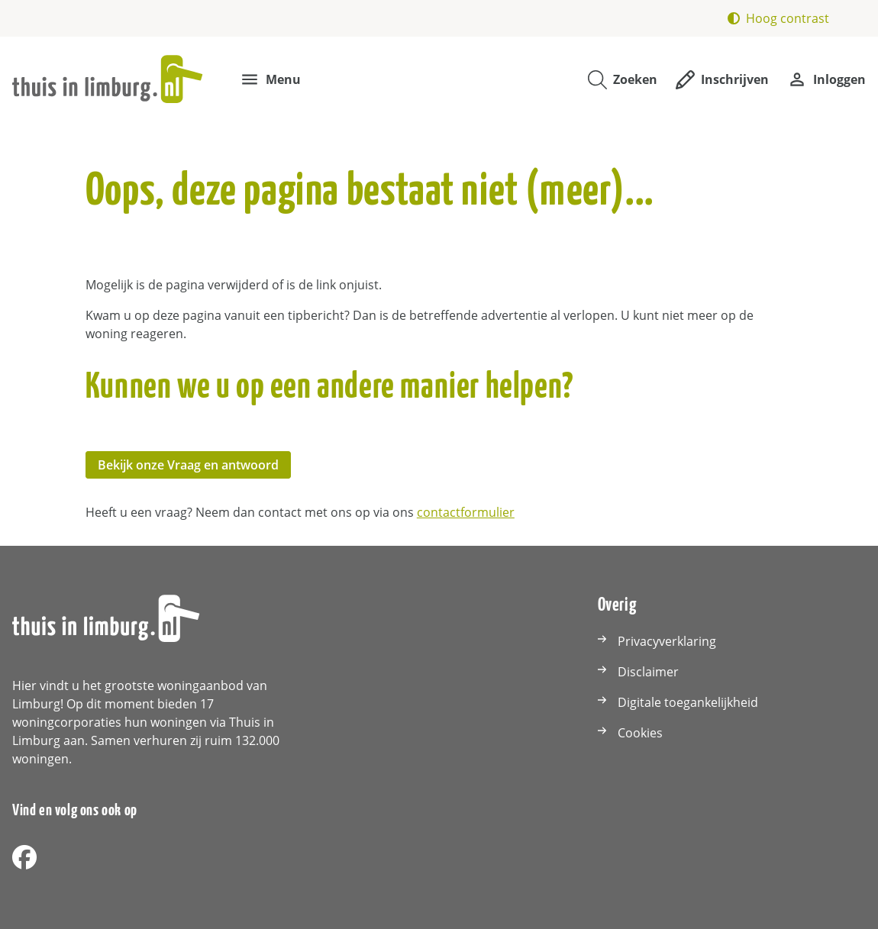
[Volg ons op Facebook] (24, 858)
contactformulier (466, 512)
